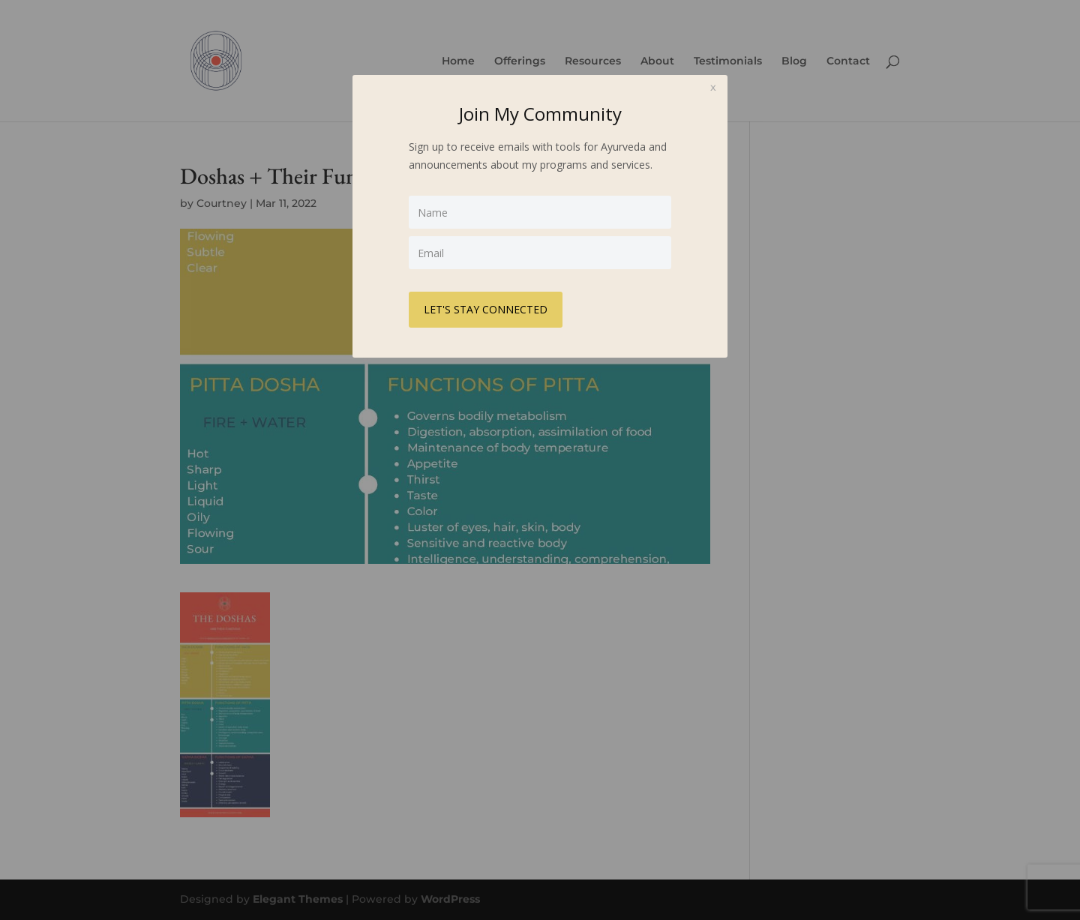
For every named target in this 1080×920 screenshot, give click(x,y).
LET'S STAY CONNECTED (486, 309)
